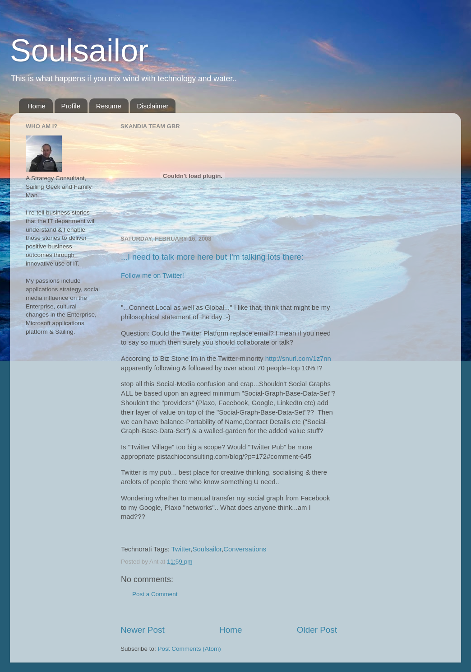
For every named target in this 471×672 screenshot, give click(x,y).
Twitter (181, 549)
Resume (108, 106)
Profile (71, 106)
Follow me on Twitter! (152, 275)
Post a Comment (155, 594)
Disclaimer (152, 106)
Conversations (244, 549)
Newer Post (142, 630)
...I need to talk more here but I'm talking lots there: (212, 256)
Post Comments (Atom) (189, 648)
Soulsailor (79, 50)
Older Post (317, 630)
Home (37, 106)
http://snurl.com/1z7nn (298, 358)
